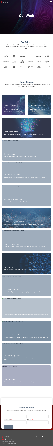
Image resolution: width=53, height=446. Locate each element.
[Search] (47, 2)
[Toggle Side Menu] (51, 1)
